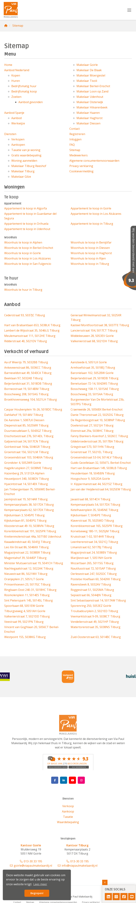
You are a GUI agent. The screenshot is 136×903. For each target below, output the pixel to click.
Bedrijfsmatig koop (24, 91)
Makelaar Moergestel (90, 75)
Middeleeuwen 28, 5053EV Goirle (92, 336)
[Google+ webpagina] (81, 780)
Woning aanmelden (24, 161)
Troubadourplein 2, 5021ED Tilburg (94, 611)
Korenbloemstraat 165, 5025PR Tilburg (97, 526)
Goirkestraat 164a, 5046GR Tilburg (27, 447)
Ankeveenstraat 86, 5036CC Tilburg (27, 368)
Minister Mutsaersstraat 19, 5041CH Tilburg (33, 563)
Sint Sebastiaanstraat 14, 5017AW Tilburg (98, 600)
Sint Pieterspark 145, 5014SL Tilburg (28, 600)
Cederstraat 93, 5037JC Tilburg (24, 315)
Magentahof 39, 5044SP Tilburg (25, 558)
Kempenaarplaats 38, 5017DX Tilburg (29, 505)
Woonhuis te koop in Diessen (90, 248)
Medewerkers (78, 155)
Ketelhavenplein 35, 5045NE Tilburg (94, 510)
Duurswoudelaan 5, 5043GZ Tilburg (28, 431)
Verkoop (68, 806)
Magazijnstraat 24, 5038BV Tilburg (94, 552)
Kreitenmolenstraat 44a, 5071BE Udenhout (32, 536)
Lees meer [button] (40, 884)
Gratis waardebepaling (26, 155)
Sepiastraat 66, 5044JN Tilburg (91, 595)
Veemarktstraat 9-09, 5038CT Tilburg (95, 616)
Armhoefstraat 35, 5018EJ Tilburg (93, 368)
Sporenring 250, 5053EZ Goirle (91, 606)
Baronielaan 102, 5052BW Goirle (92, 373)
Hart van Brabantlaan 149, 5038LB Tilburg (99, 468)
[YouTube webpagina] (72, 780)
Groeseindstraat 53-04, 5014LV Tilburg (96, 457)
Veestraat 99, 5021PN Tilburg (24, 622)
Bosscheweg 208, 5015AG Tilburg (26, 394)
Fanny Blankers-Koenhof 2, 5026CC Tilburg (99, 436)
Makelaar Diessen (88, 123)
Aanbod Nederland (16, 70)
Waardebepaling (68, 822)
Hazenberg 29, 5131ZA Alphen (24, 473)
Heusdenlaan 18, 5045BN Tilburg (93, 473)
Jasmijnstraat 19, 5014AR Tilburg (26, 499)
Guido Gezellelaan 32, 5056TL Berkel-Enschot (101, 463)
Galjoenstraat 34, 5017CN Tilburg (26, 441)
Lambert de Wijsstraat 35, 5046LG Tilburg (32, 330)
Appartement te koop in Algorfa (25, 208)
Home (8, 65)
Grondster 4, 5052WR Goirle (22, 463)
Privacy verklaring (81, 166)
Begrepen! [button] (36, 893)
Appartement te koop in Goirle (91, 208)
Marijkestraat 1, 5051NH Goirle (91, 558)
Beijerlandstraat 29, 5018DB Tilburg (94, 378)
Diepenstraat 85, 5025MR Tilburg (26, 425)
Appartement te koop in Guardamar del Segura (30, 216)
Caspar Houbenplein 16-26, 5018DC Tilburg (33, 409)
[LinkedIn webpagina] (63, 780)
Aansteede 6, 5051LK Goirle (89, 362)
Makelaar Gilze (21, 177)
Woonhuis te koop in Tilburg (90, 264)
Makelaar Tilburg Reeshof (28, 166)
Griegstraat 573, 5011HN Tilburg (92, 447)
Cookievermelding (81, 171)
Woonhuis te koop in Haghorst (91, 253)
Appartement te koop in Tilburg (92, 224)
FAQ (72, 145)
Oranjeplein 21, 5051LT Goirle (24, 579)
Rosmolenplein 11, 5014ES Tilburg (27, 595)
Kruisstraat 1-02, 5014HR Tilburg (92, 536)
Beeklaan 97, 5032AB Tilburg (23, 378)
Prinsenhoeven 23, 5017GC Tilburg (27, 584)
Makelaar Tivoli (86, 81)
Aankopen (18, 145)
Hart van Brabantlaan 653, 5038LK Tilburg (32, 325)
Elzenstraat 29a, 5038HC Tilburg (92, 431)
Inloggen (75, 139)
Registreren (77, 134)
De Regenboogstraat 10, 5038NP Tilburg (98, 420)
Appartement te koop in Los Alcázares (96, 214)
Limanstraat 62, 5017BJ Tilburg (91, 547)
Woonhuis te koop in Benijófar (91, 242)
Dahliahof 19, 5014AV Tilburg (23, 415)
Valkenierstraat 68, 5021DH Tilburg (94, 341)
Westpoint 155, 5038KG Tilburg (25, 637)
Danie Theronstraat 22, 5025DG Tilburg (97, 415)
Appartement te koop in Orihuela (26, 224)
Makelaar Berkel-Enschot (93, 86)
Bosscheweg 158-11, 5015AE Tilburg (95, 389)
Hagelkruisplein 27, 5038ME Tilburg (28, 468)
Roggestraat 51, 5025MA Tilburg (92, 590)
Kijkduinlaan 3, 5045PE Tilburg (24, 515)
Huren (15, 81)
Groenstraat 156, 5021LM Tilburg (26, 452)
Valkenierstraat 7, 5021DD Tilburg (27, 616)
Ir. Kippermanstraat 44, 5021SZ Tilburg (96, 484)
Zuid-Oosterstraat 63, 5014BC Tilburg (96, 637)
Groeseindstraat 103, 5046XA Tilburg (28, 457)
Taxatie (68, 817)
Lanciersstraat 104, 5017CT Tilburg (94, 330)
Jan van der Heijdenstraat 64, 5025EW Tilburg (101, 489)
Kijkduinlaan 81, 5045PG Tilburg (25, 520)
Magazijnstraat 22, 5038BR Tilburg (27, 552)
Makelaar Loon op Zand (92, 91)
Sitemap (74, 150)
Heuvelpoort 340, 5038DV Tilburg (26, 479)
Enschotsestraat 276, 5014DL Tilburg (28, 436)
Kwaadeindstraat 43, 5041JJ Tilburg (27, 542)
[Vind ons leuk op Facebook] (54, 780)
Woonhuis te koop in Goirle (22, 253)
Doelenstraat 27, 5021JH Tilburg (92, 425)
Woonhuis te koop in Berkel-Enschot (28, 248)
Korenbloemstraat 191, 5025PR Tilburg (30, 531)
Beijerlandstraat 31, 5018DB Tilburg (28, 383)
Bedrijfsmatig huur (23, 86)
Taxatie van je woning (25, 150)
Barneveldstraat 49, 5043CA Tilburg (28, 373)
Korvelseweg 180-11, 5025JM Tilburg (95, 531)
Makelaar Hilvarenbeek (91, 107)
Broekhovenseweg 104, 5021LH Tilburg (30, 399)
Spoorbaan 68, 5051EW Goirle (24, 606)
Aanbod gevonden (30, 102)
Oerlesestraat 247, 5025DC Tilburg (94, 574)
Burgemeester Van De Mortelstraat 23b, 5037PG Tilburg (97, 402)
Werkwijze (18, 123)
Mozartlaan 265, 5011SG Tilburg (92, 563)
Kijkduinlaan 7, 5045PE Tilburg (91, 515)
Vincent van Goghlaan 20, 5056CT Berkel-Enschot (31, 629)
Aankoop (68, 811)
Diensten (10, 134)
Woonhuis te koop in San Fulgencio (27, 264)
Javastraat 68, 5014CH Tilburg (90, 499)
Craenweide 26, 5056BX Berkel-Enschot (97, 409)
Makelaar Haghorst (89, 118)
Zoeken (16, 97)
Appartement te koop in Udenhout (27, 229)
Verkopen (17, 139)
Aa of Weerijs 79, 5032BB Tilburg (26, 362)
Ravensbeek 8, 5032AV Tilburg (91, 584)
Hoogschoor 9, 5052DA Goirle (90, 479)
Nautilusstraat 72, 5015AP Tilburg (93, 568)
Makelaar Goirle (87, 65)
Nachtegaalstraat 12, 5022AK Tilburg (28, 568)
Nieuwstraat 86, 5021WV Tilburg (25, 574)
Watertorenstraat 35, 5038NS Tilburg (95, 627)
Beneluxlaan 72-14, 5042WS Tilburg (94, 383)
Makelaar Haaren (88, 113)
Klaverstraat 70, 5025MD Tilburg (92, 520)
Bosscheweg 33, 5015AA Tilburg (92, 394)
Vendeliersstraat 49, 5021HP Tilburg (95, 622)
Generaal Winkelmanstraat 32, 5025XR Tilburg (96, 317)
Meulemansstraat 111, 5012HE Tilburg (29, 336)
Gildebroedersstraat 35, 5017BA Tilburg (97, 441)
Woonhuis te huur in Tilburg (23, 290)
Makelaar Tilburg (23, 171)
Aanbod (16, 118)
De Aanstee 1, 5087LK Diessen (24, 420)
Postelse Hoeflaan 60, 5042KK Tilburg (96, 579)
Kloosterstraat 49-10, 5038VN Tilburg (29, 526)
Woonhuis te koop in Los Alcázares (27, 258)
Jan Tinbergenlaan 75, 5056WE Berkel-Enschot (29, 491)
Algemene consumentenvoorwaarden (94, 161)
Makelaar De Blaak (89, 70)
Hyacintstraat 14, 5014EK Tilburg (26, 484)
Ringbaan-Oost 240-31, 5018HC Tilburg (30, 590)
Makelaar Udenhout (89, 97)
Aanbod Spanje (14, 113)
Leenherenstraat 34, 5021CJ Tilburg (94, 542)
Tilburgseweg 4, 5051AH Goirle (24, 611)
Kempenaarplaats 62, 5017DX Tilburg (29, 510)
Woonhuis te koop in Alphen (23, 242)
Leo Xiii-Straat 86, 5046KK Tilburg (26, 547)
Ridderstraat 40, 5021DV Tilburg (25, 341)
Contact (74, 129)
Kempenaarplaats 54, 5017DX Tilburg (95, 505)
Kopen (15, 75)
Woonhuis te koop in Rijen (88, 258)
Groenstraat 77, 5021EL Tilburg (91, 452)
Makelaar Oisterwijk (89, 102)
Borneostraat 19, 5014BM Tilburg (26, 389)
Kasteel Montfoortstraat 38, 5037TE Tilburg (100, 325)
